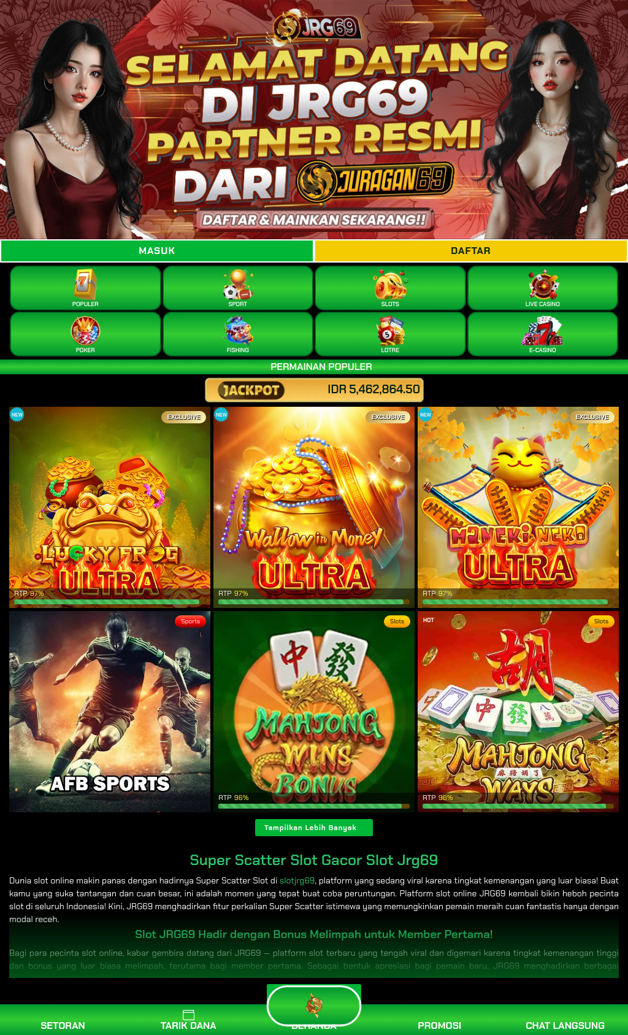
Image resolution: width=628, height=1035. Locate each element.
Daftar (471, 250)
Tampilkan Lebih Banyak (310, 827)
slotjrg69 (297, 880)
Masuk (157, 250)
